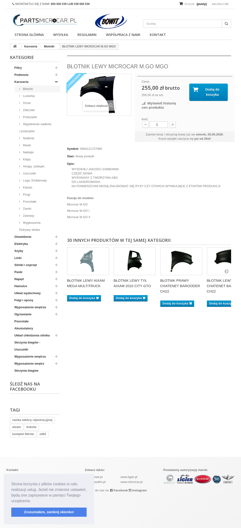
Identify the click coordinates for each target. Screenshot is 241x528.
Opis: (71, 164)
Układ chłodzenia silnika (32, 335)
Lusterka (28, 96)
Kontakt (158, 34)
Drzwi (26, 103)
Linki (17, 258)
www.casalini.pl (95, 482)
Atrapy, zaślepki (33, 166)
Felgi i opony (23, 300)
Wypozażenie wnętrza (30, 356)
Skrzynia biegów (26, 370)
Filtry (18, 67)
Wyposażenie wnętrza (30, 307)
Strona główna (29, 34)
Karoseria (21, 82)
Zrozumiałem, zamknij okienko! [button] (49, 512)
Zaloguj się (220, 4)
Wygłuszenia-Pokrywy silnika (30, 226)
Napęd (19, 279)
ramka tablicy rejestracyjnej (32, 420)
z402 (42, 434)
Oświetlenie (22, 237)
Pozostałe (29, 201)
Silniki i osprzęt (25, 265)
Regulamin (86, 34)
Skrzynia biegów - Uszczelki (27, 346)
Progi (26, 194)
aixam (16, 427)
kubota (31, 427)
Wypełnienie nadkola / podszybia (35, 127)
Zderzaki (28, 110)
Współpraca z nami (123, 34)
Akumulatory (23, 328)
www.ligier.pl (128, 477)
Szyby (18, 251)
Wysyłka (60, 34)
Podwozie (21, 75)
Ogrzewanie (23, 314)
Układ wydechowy (27, 293)
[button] (32, 501)
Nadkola (28, 138)
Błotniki (27, 89)
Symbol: (73, 148)
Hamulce (20, 286)
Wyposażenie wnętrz (29, 363)
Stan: (71, 156)
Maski (26, 145)
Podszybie (29, 117)
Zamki (26, 208)
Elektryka (21, 244)
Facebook (119, 490)
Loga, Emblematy (34, 180)
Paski (18, 272)
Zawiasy (28, 215)
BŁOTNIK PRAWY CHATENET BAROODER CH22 (180, 285)
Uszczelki (29, 173)
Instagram (138, 490)
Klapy (26, 159)
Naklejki (28, 152)
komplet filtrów (23, 434)
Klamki (27, 187)
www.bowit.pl (93, 477)
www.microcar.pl (131, 482)
